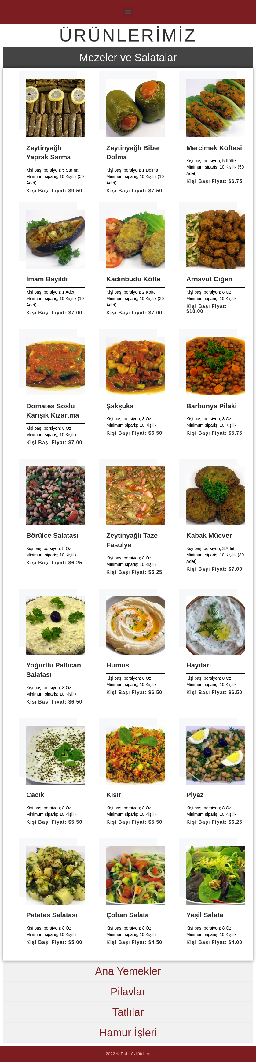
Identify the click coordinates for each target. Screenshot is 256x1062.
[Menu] (128, 12)
